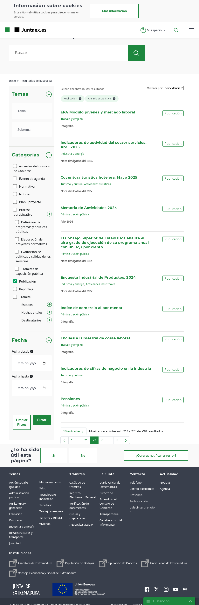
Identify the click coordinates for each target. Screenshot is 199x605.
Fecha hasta (22, 376)
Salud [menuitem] (42, 488)
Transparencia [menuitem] (109, 514)
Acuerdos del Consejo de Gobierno (32, 168)
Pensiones (70, 399)
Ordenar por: (155, 88)
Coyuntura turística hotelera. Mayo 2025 (99, 177)
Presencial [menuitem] (136, 495)
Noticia (22, 194)
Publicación (25, 281)
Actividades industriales (100, 284)
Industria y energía (72, 153)
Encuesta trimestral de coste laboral (95, 338)
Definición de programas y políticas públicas (31, 227)
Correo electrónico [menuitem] (142, 489)
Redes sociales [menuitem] (139, 501)
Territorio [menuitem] (45, 505)
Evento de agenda (29, 178)
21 (87, 441)
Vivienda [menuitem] (44, 524)
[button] (153, 30)
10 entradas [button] (74, 432)
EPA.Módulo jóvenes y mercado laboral (98, 112)
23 (104, 441)
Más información (114, 11)
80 (119, 441)
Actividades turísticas (97, 184)
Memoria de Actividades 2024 (89, 208)
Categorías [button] (25, 155)
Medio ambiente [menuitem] (50, 482)
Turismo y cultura (72, 184)
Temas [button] (20, 94)
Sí (53, 455)
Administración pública (75, 214)
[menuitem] (30, 563)
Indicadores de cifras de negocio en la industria (106, 369)
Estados (27, 305)
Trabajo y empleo (72, 119)
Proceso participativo (23, 212)
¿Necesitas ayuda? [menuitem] (81, 524)
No (83, 455)
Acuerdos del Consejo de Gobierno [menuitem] (108, 503)
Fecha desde (22, 351)
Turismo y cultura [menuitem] (50, 517)
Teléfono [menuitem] (135, 482)
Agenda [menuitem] (165, 489)
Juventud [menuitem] (14, 543)
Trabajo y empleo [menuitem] (51, 511)
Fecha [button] (19, 340)
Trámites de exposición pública (29, 271)
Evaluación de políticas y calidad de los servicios (33, 256)
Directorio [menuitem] (106, 493)
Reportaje (23, 289)
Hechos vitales (32, 312)
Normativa (24, 186)
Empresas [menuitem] (15, 520)
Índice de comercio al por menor (92, 308)
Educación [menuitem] (15, 514)
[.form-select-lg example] (32, 111)
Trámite (22, 297)
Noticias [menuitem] (165, 482)
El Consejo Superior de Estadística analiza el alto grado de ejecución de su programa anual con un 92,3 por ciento (105, 243)
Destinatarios (31, 320)
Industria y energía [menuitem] (21, 526)
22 (96, 441)
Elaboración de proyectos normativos (31, 241)
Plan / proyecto (27, 202)
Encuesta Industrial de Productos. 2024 (98, 277)
